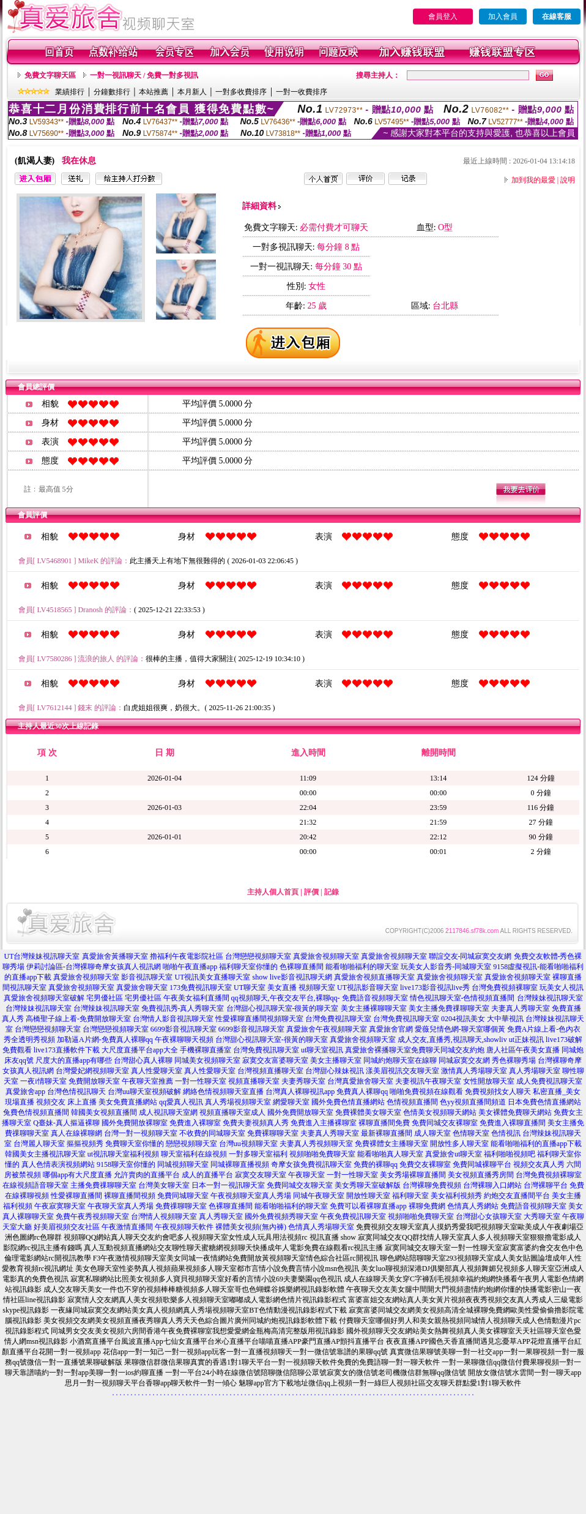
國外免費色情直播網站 (348, 1102)
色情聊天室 (471, 1133)
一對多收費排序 (241, 92)
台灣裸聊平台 (546, 1185)
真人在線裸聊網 (76, 1133)
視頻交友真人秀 (539, 1164)
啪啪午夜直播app (190, 966)
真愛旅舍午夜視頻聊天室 (326, 1029)
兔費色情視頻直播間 (36, 1112)
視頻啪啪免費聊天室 (322, 1154)
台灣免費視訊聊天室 (338, 1018)
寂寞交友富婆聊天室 (275, 1060)
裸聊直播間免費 (384, 1123)
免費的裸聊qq (376, 1164)
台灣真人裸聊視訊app (300, 1091)
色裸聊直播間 (302, 966)
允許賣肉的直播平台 (147, 1175)
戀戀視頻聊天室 (191, 1143)
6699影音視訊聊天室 (183, 1029)
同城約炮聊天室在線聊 (400, 1060)
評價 (311, 892)
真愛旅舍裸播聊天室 (378, 1050)
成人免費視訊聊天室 (549, 1081)
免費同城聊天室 (183, 1195)
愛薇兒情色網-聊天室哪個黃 (460, 1029)
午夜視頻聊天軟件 (184, 1227)
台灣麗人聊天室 (39, 1143)
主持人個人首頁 (273, 892)
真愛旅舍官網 (391, 1029)
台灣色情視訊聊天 (76, 1091)
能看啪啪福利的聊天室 (362, 966)
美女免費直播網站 (127, 1102)
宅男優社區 (104, 998)
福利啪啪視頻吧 (509, 1154)
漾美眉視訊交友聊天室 (402, 1070)
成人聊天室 (432, 1133)
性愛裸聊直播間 (76, 1195)
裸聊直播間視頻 (129, 1195)
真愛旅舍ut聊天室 (453, 1154)
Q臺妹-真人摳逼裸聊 (66, 1123)
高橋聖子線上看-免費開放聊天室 (78, 1018)
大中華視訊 (505, 1018)
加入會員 (502, 16)
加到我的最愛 (533, 180)
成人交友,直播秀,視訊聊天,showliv (452, 1039)
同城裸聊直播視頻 (239, 1164)
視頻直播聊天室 (254, 1081)
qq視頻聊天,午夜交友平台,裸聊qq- (285, 998)
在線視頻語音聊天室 (35, 1185)
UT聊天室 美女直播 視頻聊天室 (284, 987)
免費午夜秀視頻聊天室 (92, 1216)
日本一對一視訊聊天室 (228, 1185)
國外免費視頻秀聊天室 (281, 1216)
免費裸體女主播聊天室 (391, 1143)
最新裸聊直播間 (386, 1133)
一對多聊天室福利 (258, 1154)
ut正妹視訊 (526, 1039)
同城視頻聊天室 (183, 1164)
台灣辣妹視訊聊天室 (550, 998)
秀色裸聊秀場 (514, 1060)
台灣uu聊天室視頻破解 (144, 1091)
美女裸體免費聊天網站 (515, 1112)
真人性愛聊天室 (156, 1070)
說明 (567, 180)
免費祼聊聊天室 (181, 1206)
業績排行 (69, 92)
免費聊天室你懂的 (134, 1143)
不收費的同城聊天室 (212, 1133)
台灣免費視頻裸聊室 (505, 987)
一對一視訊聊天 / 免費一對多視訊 (144, 75)
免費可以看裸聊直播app (368, 1206)
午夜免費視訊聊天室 (353, 1216)
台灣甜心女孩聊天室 (489, 1216)
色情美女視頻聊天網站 (440, 1112)
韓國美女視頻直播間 (104, 1112)
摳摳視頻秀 (85, 1143)
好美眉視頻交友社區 (67, 1227)
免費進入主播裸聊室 (324, 1123)
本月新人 (192, 92)
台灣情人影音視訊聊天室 (173, 1018)
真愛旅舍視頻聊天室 (326, 956)
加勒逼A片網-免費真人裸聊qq (105, 1039)
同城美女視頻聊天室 (207, 1060)
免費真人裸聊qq (362, 1091)
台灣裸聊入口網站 (492, 1185)
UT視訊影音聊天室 (367, 987)
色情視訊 (506, 1133)
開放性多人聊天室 (459, 1143)
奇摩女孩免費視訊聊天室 (311, 1164)
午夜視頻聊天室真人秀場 (250, 1195)
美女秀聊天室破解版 (368, 1185)
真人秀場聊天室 (534, 1070)
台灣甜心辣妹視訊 (334, 1070)
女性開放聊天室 (488, 1081)
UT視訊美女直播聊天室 (212, 977)
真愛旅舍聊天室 (142, 987)
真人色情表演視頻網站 (58, 1164)
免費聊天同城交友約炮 (447, 1050)
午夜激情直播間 (127, 1227)
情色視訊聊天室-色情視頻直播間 (462, 998)
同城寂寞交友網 (464, 1060)
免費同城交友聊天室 (300, 1185)
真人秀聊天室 (221, 1216)
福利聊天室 (410, 1195)
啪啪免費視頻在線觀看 (426, 1091)
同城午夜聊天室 (318, 1195)
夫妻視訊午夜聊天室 (428, 1081)
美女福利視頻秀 (456, 1195)
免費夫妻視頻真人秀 (256, 1123)
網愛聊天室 (291, 1102)
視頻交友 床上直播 (66, 1102)
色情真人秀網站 (473, 1206)
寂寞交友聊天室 (260, 1175)
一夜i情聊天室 (43, 1081)
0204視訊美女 (463, 1018)
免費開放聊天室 (94, 1081)
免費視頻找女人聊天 (498, 1091)
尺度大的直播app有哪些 (73, 1060)
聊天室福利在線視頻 (194, 1154)
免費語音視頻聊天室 (375, 998)
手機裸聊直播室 (205, 1050)
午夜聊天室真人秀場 (120, 1206)
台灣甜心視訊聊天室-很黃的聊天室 (282, 1008)
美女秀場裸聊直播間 (413, 1175)
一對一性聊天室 (200, 1081)
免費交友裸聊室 (425, 1164)
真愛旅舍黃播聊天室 (115, 956)
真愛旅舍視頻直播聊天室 (374, 977)
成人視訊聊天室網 (168, 1112)
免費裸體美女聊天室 (368, 1112)
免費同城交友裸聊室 (445, 1123)
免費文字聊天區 (50, 75)
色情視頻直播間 (412, 1102)
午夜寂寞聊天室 (60, 1206)
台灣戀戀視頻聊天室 (258, 956)
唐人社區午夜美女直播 (523, 1050)
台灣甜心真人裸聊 (143, 1060)
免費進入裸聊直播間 (513, 1123)
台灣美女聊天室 (164, 1185)
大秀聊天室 (542, 1216)
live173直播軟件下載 (67, 1050)
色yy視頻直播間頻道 (473, 1102)
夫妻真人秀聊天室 (520, 1008)
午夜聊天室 (306, 1175)
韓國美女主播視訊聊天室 (45, 1154)
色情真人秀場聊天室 (321, 1227)
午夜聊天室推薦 (147, 1081)
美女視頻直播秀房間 (481, 1175)
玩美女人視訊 (562, 987)
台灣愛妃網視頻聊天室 (92, 1070)
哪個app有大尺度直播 (77, 1175)
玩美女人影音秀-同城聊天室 (446, 966)
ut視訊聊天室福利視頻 (123, 1154)
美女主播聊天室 (336, 1060)
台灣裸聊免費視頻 (431, 1185)
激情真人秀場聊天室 (474, 1070)
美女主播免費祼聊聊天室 (449, 1008)
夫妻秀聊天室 (303, 1081)
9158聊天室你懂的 (126, 1164)
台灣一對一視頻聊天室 (140, 1133)
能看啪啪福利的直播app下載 (536, 1143)
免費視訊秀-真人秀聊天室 (182, 1008)
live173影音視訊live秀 (435, 987)
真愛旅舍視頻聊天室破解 (44, 998)
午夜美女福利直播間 (196, 998)
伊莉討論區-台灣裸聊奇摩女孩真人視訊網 (93, 966)
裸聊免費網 (427, 1206)
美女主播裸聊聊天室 (374, 1008)
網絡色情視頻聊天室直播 (223, 1091)
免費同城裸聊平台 (482, 1164)
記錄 (331, 892)
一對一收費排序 (301, 92)
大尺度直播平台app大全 (140, 1050)
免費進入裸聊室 (195, 1123)
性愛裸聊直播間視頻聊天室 (259, 1018)
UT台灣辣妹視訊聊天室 (42, 956)
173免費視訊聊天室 (200, 987)
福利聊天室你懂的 (248, 966)
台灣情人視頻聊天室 (164, 1216)
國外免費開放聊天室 (300, 1112)
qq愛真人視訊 (181, 1102)
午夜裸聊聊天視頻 (184, 1039)
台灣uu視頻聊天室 (248, 1143)
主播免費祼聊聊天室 (103, 1185)
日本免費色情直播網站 (544, 1102)
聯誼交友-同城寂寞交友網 (470, 956)
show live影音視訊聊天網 (292, 977)
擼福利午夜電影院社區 (186, 956)
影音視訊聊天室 (146, 977)
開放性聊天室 (368, 1195)
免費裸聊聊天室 (273, 1133)
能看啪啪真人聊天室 (390, 1154)
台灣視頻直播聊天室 (270, 1070)
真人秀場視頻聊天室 (238, 1102)
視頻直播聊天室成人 (232, 1112)
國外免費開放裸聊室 (135, 1123)
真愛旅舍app (25, 1091)
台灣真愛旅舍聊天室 (360, 1081)
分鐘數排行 (112, 92)
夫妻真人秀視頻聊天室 (316, 1143)
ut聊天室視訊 (322, 1050)
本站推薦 (153, 92)
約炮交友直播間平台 (517, 1195)
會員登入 (443, 16)
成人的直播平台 (207, 1175)
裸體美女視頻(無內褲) (250, 1227)
